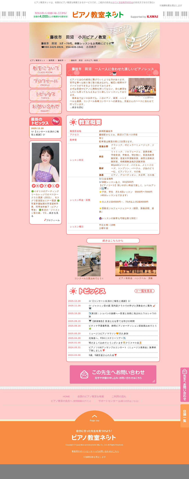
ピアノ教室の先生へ (71, 401)
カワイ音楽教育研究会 (123, 2)
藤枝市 (61, 60)
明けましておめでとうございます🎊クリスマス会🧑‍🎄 (115, 343)
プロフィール (52, 220)
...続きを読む (77, 107)
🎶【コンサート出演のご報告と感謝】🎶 (110, 301)
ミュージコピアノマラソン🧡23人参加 (108, 333)
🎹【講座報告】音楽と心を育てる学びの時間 (112, 321)
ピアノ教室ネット (38, 60)
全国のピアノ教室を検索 (90, 396)
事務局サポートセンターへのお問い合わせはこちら (95, 451)
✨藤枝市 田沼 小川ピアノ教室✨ (84, 60)
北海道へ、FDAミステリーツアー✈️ (107, 338)
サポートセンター (118, 401)
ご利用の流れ (119, 396)
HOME (66, 396)
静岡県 (52, 60)
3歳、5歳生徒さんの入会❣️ (103, 355)
